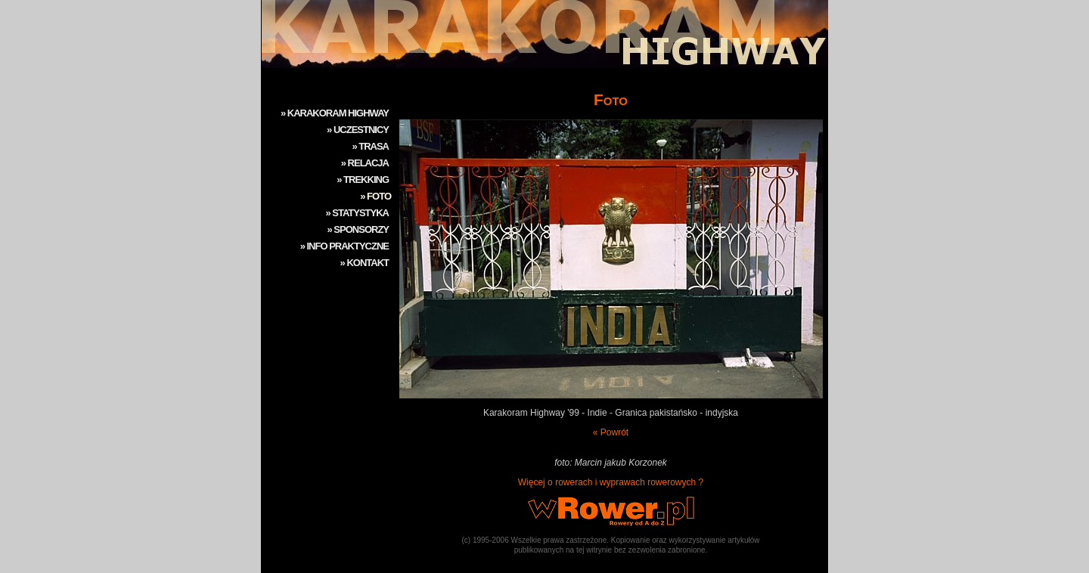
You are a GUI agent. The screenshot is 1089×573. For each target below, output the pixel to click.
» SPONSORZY (358, 229)
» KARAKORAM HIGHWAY (335, 113)
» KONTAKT (364, 262)
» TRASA (370, 146)
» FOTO (375, 196)
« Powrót (610, 432)
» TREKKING (363, 179)
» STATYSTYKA (357, 212)
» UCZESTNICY (358, 129)
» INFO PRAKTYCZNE (344, 246)
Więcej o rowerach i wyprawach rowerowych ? (610, 482)
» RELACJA (365, 163)
